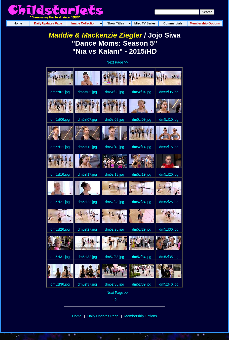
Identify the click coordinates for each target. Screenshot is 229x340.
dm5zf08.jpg (114, 119)
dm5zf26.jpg (60, 229)
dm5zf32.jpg (87, 257)
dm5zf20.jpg (168, 174)
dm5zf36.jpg (60, 284)
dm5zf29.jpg (141, 229)
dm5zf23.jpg (114, 202)
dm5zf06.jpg (60, 119)
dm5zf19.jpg (141, 174)
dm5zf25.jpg (168, 202)
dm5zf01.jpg (60, 92)
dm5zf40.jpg (168, 284)
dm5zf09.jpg (141, 119)
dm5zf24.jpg (141, 202)
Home (77, 316)
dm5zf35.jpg (168, 257)
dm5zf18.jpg (114, 174)
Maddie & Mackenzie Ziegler (95, 35)
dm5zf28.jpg (114, 229)
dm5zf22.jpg (87, 202)
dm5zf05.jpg (168, 92)
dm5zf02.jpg (87, 92)
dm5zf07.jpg (87, 119)
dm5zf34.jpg (141, 257)
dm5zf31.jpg (60, 257)
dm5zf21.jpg (60, 202)
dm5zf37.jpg (87, 284)
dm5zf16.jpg (60, 174)
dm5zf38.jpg (114, 284)
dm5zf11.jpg (60, 147)
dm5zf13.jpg (114, 147)
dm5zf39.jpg (141, 284)
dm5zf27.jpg (87, 229)
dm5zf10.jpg (168, 119)
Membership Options (140, 316)
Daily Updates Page (103, 316)
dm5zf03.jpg (114, 92)
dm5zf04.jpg (141, 92)
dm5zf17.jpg (87, 174)
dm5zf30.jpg (168, 229)
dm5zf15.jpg (168, 147)
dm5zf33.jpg (114, 257)
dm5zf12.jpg (87, 147)
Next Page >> (117, 62)
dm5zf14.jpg (141, 147)
